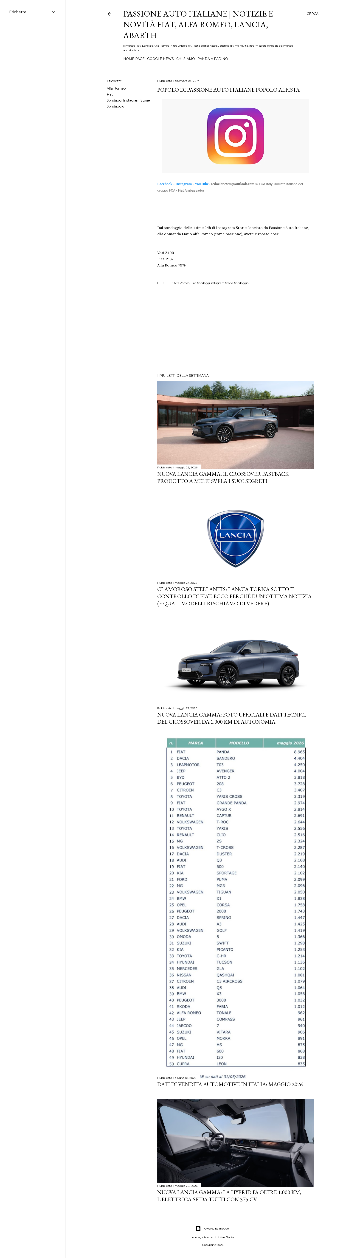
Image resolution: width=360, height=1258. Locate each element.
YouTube (202, 184)
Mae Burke (227, 1237)
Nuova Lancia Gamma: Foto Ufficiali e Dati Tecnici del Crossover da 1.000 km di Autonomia (231, 718)
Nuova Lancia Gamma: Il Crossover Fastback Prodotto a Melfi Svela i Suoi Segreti (223, 477)
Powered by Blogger (212, 1228)
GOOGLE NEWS (160, 59)
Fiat (110, 94)
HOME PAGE (134, 59)
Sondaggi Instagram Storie (128, 100)
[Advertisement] (235, 330)
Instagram (183, 184)
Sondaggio (115, 106)
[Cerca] (312, 13)
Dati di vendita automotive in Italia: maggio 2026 (230, 1084)
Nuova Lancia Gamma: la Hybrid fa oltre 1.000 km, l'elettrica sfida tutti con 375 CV (229, 1196)
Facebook (164, 184)
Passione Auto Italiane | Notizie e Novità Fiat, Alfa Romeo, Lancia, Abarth (198, 24)
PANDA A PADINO (212, 59)
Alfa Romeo (116, 88)
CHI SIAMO (185, 59)
